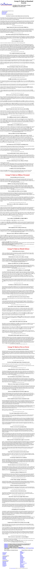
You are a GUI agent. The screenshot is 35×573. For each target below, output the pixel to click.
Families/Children (22, 557)
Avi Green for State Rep (13, 568)
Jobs (20, 563)
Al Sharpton (4, 566)
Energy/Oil (21, 556)
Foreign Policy (22, 558)
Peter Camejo (4, 557)
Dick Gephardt (4, 563)
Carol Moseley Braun (5, 561)
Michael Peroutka (5, 559)
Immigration (21, 562)
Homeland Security (22, 561)
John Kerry (4, 554)
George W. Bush (5, 552)
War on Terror (4, 13)
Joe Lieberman (4, 565)
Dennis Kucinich (5, 564)
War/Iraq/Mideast (22, 566)
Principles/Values (22, 564)
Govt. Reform (22, 559)
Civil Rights (21, 552)
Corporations (21, 553)
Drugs (21, 554)
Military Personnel (5, 11)
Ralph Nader (4, 558)
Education (21, 555)
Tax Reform (21, 565)
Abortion (21, 551)
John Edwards (4, 553)
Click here (6, 544)
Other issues (4, 14)
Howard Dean (4, 562)
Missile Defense (4, 12)
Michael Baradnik (5, 556)
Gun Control (21, 560)
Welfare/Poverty (22, 567)
